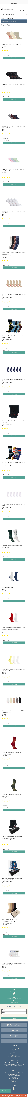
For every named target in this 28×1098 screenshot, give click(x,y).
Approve (14, 1018)
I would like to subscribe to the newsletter (14, 1015)
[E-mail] (14, 1012)
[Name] (14, 1009)
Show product (14, 57)
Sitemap (14, 1081)
